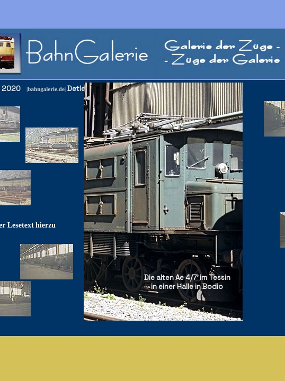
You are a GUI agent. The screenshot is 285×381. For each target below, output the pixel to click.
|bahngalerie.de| (46, 89)
